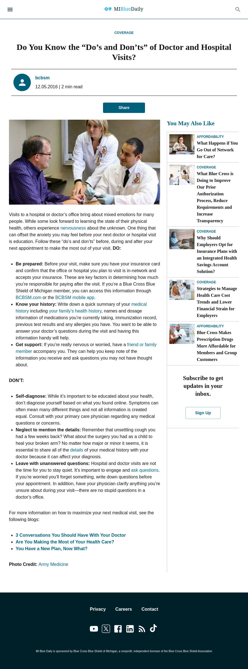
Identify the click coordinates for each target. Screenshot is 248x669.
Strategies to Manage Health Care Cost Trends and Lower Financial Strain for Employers (217, 302)
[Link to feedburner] (142, 630)
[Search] (238, 9)
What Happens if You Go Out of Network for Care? (217, 150)
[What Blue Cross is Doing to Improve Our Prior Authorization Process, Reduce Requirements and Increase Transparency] (182, 175)
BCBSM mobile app (74, 297)
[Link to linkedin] (130, 630)
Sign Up (203, 412)
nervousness (73, 228)
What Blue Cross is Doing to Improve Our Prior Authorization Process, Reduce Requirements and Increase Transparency (215, 197)
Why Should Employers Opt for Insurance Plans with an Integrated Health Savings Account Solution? (217, 254)
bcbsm (42, 77)
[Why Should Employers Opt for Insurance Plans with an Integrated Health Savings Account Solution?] (182, 239)
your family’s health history (75, 311)
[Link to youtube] (94, 630)
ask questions (144, 470)
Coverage (124, 33)
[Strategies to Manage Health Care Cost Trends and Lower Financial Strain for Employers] (182, 290)
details (76, 450)
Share (124, 108)
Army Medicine (53, 564)
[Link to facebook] (118, 630)
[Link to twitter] (106, 630)
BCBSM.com (28, 297)
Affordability (210, 137)
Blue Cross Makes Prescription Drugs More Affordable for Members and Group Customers (217, 346)
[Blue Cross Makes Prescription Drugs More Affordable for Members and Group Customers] (182, 334)
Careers (123, 609)
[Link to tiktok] (154, 630)
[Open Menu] (10, 9)
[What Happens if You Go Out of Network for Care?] (182, 144)
